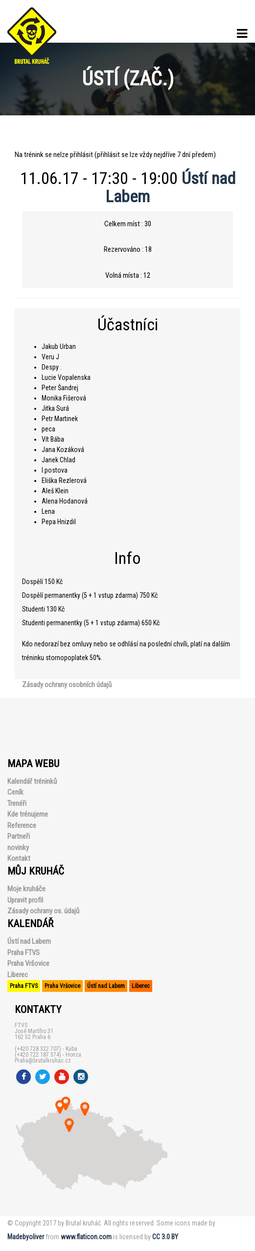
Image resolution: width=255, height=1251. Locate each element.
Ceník (15, 792)
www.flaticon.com (86, 1237)
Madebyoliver (25, 1237)
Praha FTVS (23, 952)
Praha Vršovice (28, 963)
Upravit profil (25, 900)
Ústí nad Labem (29, 941)
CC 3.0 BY (165, 1237)
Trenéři (16, 803)
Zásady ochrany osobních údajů (67, 684)
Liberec (17, 974)
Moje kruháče (26, 888)
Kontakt (18, 858)
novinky (18, 847)
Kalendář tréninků (32, 781)
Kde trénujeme (27, 814)
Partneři (18, 836)
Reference (21, 825)
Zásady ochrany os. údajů (43, 910)
